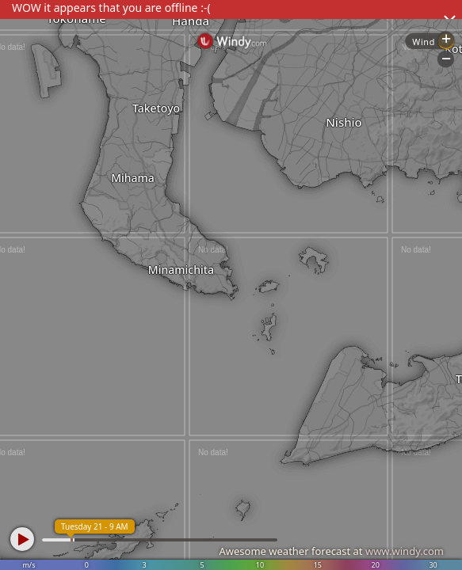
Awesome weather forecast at (331, 551)
